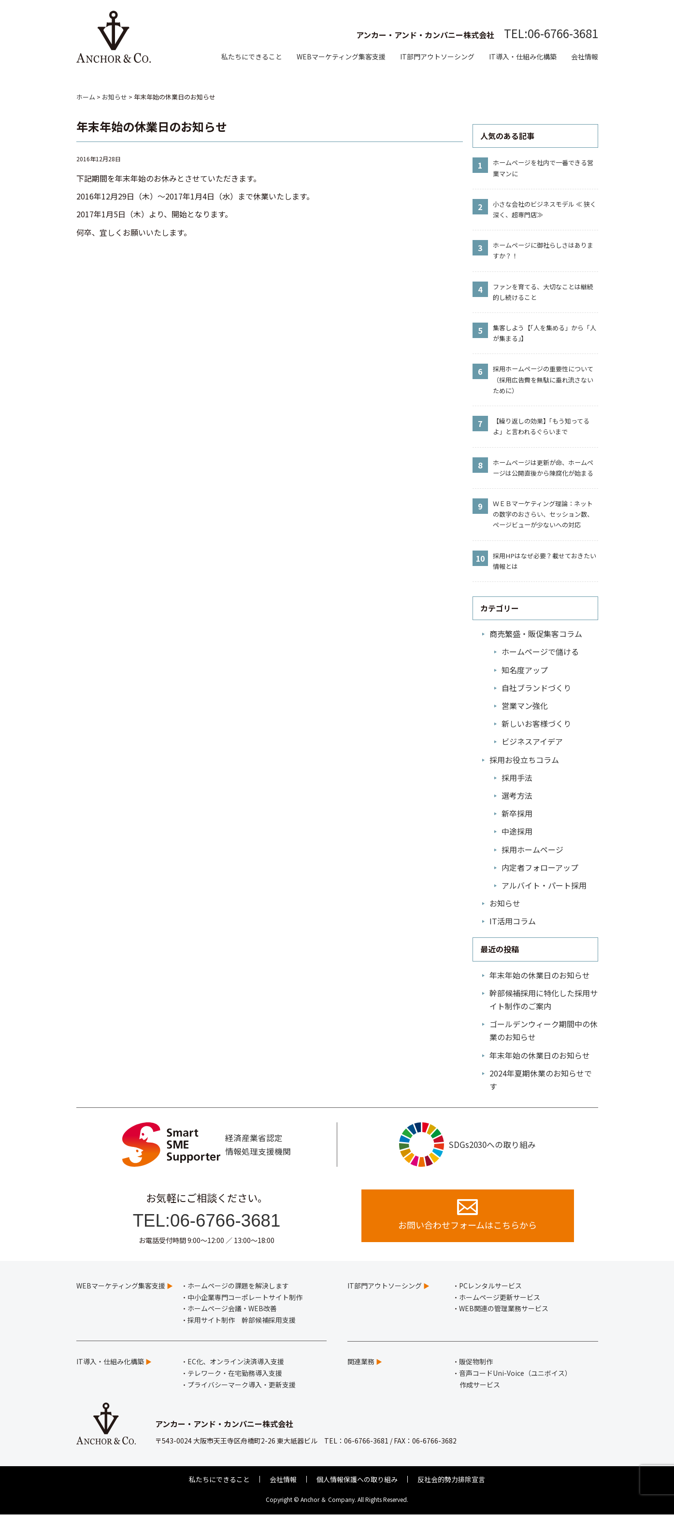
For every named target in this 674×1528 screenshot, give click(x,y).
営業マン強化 (525, 705)
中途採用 (517, 831)
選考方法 (517, 795)
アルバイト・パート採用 (544, 885)
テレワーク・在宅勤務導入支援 (234, 1386)
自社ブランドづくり (536, 687)
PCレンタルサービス (490, 1299)
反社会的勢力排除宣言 (451, 1493)
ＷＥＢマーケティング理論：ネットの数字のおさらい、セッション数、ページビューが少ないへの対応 (543, 514)
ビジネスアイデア (532, 741)
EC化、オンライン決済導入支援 (235, 1375)
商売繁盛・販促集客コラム (535, 633)
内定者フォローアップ (540, 867)
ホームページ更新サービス (499, 1311)
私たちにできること (251, 56)
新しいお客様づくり (536, 723)
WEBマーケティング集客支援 (341, 56)
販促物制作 (476, 1375)
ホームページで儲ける (540, 651)
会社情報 (584, 56)
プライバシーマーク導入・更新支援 (241, 1398)
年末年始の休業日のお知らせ (539, 975)
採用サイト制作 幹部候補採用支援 (241, 1333)
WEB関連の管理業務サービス (503, 1322)
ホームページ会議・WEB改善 (232, 1322)
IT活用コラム (512, 921)
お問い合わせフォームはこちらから (467, 1227)
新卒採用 (517, 813)
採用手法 (517, 777)
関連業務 (360, 1375)
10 (480, 558)
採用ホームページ (532, 849)
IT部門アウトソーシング (437, 56)
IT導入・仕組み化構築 (523, 56)
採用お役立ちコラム (524, 759)
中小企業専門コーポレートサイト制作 (244, 1311)
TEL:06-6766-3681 (551, 33)
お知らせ (504, 903)
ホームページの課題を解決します (238, 1299)
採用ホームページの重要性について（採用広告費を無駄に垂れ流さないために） (543, 379)
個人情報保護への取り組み (357, 1493)
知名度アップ (525, 670)
